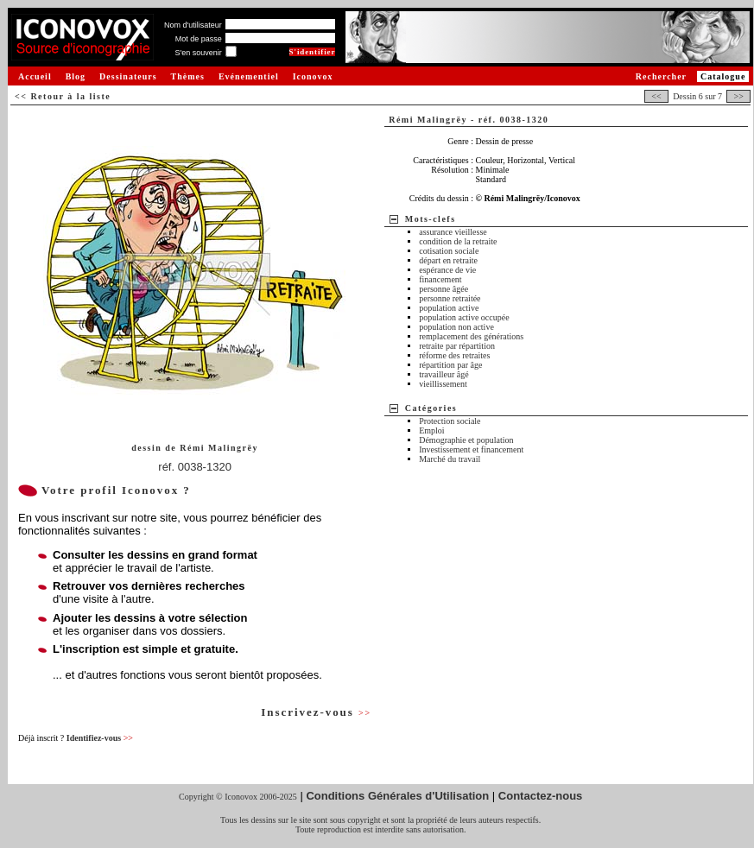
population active (448, 308)
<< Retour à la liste (63, 96)
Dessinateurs (127, 76)
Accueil (35, 76)
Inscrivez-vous (316, 712)
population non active (456, 327)
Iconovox (313, 76)
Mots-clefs (430, 219)
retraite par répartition (457, 346)
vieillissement (443, 384)
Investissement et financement (471, 449)
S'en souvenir (197, 52)
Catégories (431, 408)
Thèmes (188, 76)
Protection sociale (449, 421)
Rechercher (661, 76)
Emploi (431, 430)
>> (738, 96)
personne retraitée (449, 298)
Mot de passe (198, 39)
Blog (76, 76)
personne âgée (443, 289)
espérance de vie (447, 270)
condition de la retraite (458, 241)
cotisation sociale (448, 251)
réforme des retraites (454, 355)
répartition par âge (450, 365)
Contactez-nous (540, 795)
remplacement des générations (471, 336)
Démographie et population (466, 440)
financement (440, 279)
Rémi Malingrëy (219, 447)
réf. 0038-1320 (194, 466)
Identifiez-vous (100, 738)
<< (656, 96)
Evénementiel (249, 76)
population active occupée (464, 317)
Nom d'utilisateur (193, 25)
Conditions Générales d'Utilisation (397, 795)
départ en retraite (448, 260)
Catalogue (722, 76)
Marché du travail (449, 459)
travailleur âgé (443, 374)
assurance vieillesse (453, 232)
